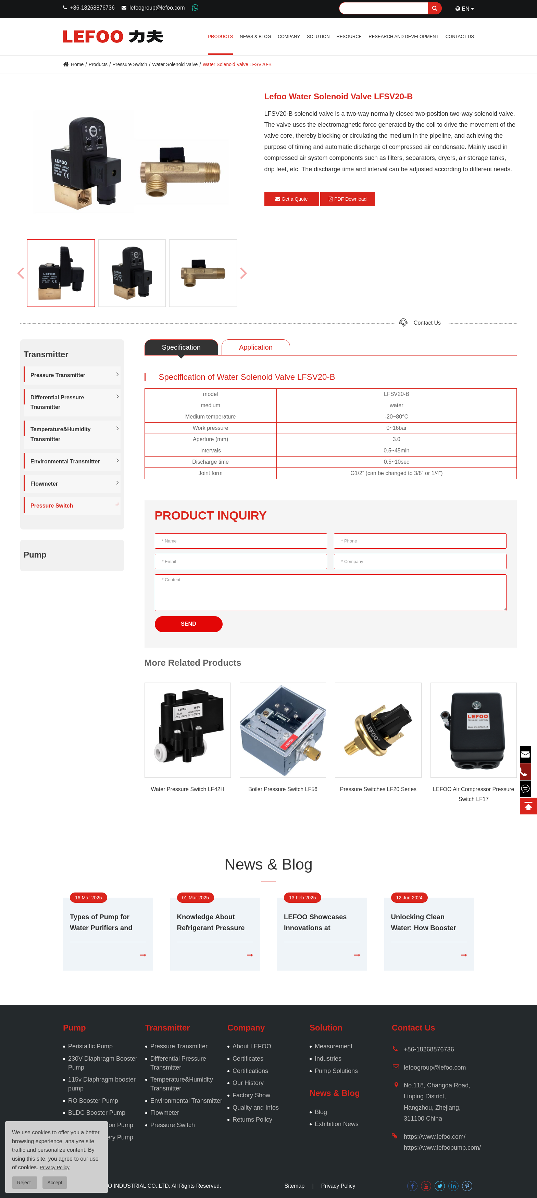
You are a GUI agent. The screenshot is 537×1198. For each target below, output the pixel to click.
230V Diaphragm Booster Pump (102, 1063)
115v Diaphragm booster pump (102, 1084)
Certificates (248, 1058)
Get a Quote (291, 199)
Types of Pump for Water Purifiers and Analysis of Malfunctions (101, 923)
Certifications (250, 1071)
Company (289, 36)
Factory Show (251, 1095)
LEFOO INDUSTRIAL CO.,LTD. (131, 1186)
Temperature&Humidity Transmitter (60, 434)
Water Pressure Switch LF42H (187, 789)
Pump (35, 554)
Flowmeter (44, 484)
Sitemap (295, 1186)
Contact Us (460, 36)
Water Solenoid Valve (175, 64)
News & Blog (255, 36)
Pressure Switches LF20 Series (378, 789)
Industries (328, 1058)
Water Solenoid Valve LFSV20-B (237, 64)
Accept (55, 1182)
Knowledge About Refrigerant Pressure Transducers (211, 923)
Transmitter (167, 1027)
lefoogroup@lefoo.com (157, 8)
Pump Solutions (336, 1071)
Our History (248, 1083)
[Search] (390, 8)
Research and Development (403, 36)
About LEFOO (252, 1046)
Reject (24, 1182)
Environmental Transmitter (65, 461)
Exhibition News (337, 1124)
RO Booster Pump (93, 1100)
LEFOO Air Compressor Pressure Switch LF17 (473, 794)
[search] (435, 8)
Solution (318, 36)
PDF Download (347, 199)
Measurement (333, 1046)
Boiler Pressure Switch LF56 (282, 789)
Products (220, 36)
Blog (321, 1112)
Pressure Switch (130, 64)
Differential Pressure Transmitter (57, 402)
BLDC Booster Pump (96, 1112)
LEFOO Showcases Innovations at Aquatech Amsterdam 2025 (319, 923)
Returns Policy (252, 1119)
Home (77, 64)
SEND (188, 624)
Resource (349, 36)
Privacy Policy (338, 1186)
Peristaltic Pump (90, 1046)
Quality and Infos (256, 1107)
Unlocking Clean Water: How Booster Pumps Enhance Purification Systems (425, 923)
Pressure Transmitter (57, 375)
